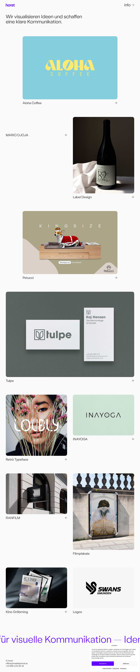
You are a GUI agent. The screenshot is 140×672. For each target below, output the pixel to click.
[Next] (70, 67)
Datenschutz (115, 668)
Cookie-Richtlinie (106, 668)
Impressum (123, 668)
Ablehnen (126, 663)
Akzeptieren (103, 663)
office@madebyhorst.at (17, 663)
